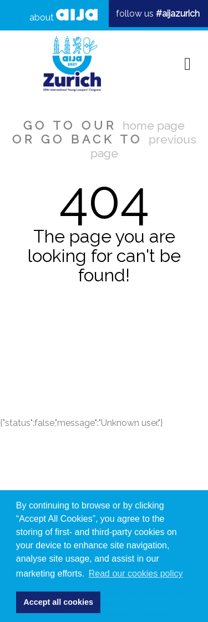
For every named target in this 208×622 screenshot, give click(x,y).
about (63, 16)
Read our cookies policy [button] (136, 573)
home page (154, 125)
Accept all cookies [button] (58, 602)
